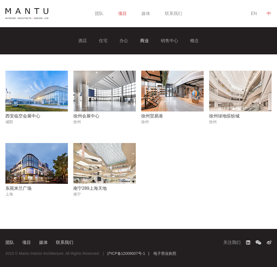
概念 (194, 40)
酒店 (82, 40)
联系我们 (173, 13)
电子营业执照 (164, 253)
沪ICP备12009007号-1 (126, 253)
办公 (123, 40)
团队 (99, 13)
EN (254, 13)
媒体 (145, 13)
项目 (122, 13)
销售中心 (169, 40)
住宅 (103, 40)
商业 (144, 40)
